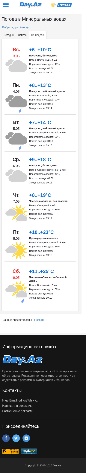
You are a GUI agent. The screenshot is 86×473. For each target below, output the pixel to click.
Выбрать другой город (15, 27)
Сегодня (9, 35)
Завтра (22, 35)
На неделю (37, 35)
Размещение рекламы (17, 411)
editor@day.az (28, 400)
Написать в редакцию (17, 405)
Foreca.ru (38, 319)
